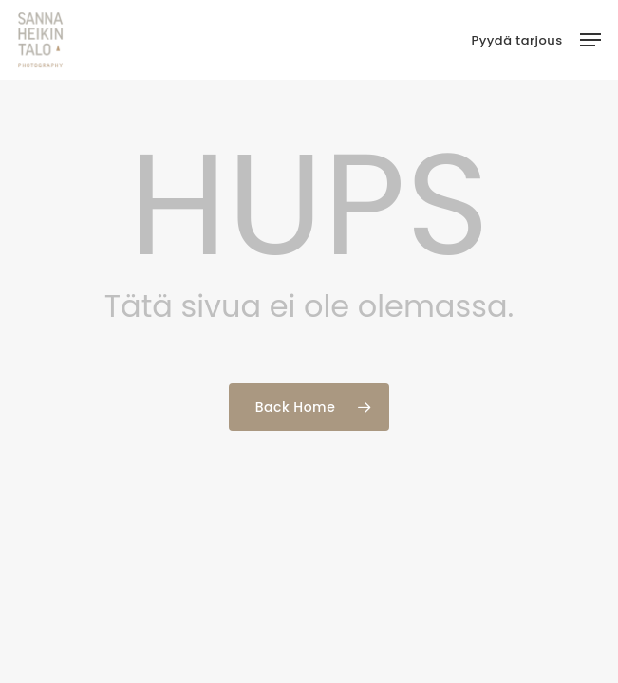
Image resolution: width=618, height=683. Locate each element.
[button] (590, 39)
